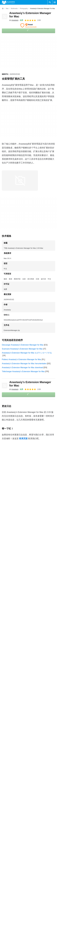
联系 (4, 883)
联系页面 (23, 438)
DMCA (32, 896)
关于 (4, 878)
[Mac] (7, 9)
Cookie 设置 (34, 900)
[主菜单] (54, 2)
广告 (4, 887)
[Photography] (24, 9)
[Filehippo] (8, 2)
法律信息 (33, 891)
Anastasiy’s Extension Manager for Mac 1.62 (20, 792)
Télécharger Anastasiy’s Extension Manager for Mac (23, 371)
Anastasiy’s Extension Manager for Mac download (22, 367)
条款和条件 (34, 878)
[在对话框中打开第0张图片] (20, 180)
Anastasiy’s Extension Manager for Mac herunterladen (24, 364)
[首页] (3, 8)
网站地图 (5, 891)
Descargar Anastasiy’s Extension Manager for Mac (23, 345)
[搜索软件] (50, 2)
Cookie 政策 (34, 883)
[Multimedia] (14, 9)
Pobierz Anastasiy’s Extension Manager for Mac (21, 359)
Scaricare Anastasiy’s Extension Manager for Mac (22, 349)
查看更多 (28, 799)
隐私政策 (33, 887)
